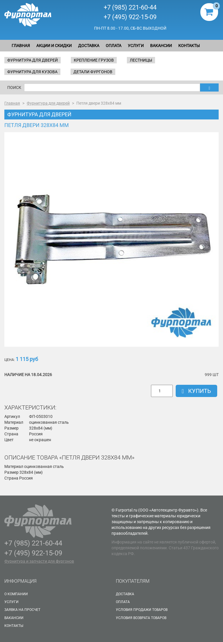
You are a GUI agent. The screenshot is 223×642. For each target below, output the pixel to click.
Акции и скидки (54, 45)
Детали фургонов (92, 71)
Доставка (88, 45)
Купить (196, 390)
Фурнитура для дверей (32, 60)
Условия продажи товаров (142, 610)
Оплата (113, 45)
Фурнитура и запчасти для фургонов (39, 561)
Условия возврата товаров (141, 618)
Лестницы (141, 60)
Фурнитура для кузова (32, 71)
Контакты (189, 45)
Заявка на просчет (22, 610)
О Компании (16, 594)
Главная (21, 45)
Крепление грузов (94, 60)
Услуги (136, 45)
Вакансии (161, 45)
